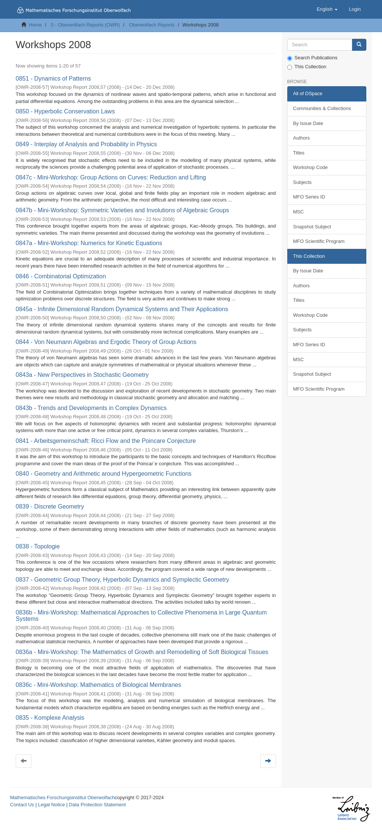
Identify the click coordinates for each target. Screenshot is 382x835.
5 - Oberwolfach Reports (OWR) (85, 25)
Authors (301, 138)
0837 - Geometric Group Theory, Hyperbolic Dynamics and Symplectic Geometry (122, 579)
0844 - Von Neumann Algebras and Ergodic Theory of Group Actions (106, 342)
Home (35, 25)
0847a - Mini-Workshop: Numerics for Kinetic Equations (89, 243)
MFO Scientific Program (319, 241)
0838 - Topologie (38, 546)
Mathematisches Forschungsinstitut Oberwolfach (62, 797)
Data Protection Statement (97, 804)
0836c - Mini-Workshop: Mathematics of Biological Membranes (98, 685)
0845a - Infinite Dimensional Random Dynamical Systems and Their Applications (122, 309)
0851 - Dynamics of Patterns (53, 78)
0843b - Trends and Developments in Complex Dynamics (91, 408)
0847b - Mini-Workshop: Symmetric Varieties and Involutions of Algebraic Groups (122, 210)
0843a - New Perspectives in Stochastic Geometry (82, 375)
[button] (327, 9)
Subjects (302, 182)
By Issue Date (308, 123)
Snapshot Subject (312, 226)
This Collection (306, 67)
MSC (298, 212)
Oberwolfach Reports (152, 25)
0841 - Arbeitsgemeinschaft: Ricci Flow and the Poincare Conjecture (106, 441)
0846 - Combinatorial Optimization (61, 276)
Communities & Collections (322, 108)
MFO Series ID (309, 197)
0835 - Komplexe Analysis (50, 717)
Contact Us (22, 804)
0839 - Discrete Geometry (50, 506)
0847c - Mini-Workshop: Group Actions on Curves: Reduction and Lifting (111, 177)
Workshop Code (310, 167)
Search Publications (312, 58)
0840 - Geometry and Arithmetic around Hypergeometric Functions (103, 473)
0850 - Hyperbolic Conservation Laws (65, 111)
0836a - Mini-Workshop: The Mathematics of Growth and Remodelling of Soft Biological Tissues (142, 652)
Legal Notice (51, 804)
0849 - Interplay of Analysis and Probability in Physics (86, 144)
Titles (299, 153)
